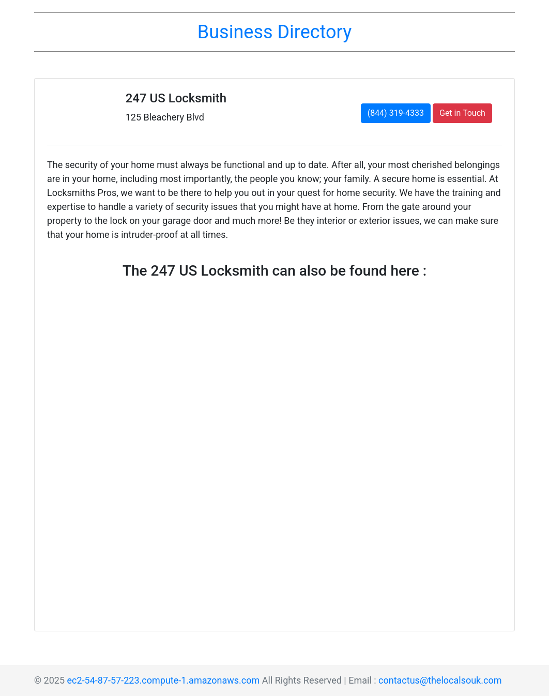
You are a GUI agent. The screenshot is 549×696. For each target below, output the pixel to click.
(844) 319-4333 (396, 113)
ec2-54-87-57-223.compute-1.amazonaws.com (163, 680)
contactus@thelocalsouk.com (439, 680)
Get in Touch (462, 113)
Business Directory (274, 32)
